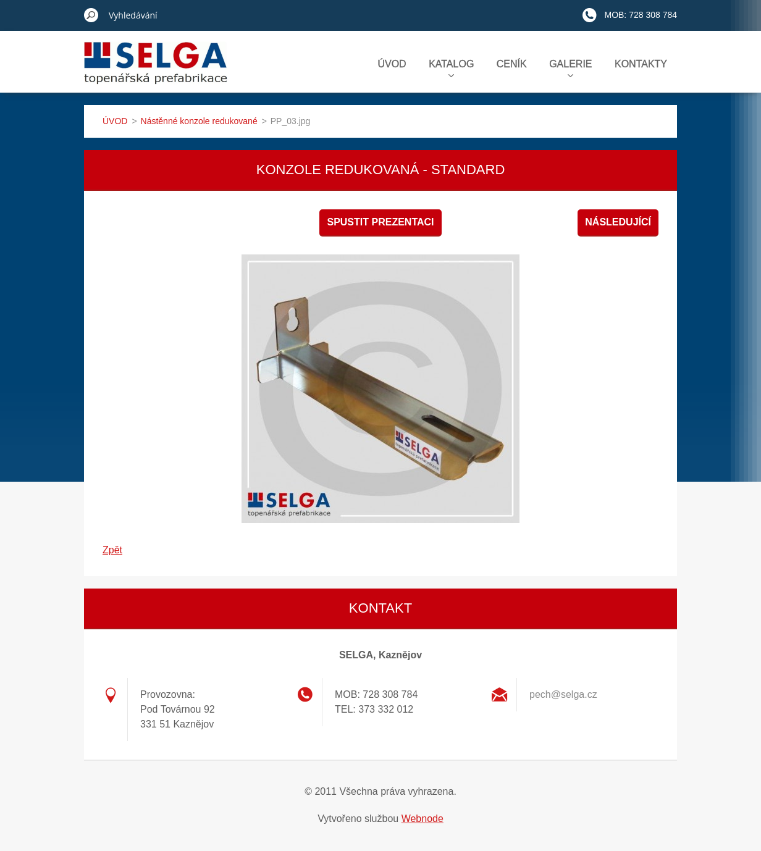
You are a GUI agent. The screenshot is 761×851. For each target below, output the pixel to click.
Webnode (423, 818)
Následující (618, 222)
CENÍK (512, 64)
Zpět (112, 550)
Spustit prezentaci (380, 222)
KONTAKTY (641, 64)
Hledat (91, 15)
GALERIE (570, 68)
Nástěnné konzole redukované (199, 121)
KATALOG (451, 68)
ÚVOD (391, 64)
